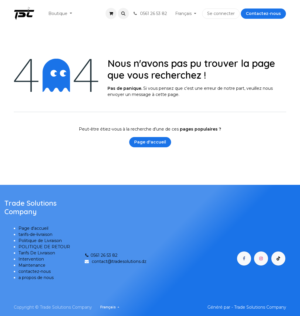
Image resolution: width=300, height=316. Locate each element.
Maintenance (31, 265)
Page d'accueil (150, 142)
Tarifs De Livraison (36, 253)
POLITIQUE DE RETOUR (44, 246)
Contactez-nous (263, 13)
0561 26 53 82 (100, 255)
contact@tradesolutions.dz (119, 261)
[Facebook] (244, 258)
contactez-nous (34, 271)
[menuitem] (60, 13)
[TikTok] (278, 258)
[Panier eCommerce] (111, 13)
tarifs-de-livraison (35, 234)
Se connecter (221, 13)
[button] (123, 13)
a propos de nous (36, 277)
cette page (167, 94)
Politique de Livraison (40, 240)
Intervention (31, 259)
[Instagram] (261, 258)
